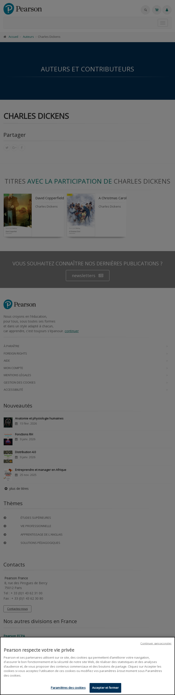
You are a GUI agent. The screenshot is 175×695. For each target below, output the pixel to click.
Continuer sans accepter (156, 643)
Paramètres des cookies (68, 688)
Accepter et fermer (105, 688)
